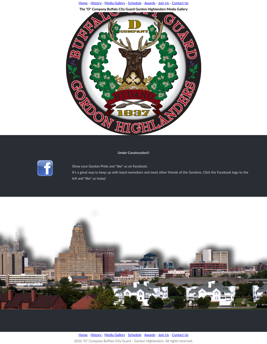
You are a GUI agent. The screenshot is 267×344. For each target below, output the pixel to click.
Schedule (134, 3)
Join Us (163, 3)
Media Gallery (115, 3)
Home (83, 3)
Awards (149, 3)
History (96, 3)
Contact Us (180, 3)
